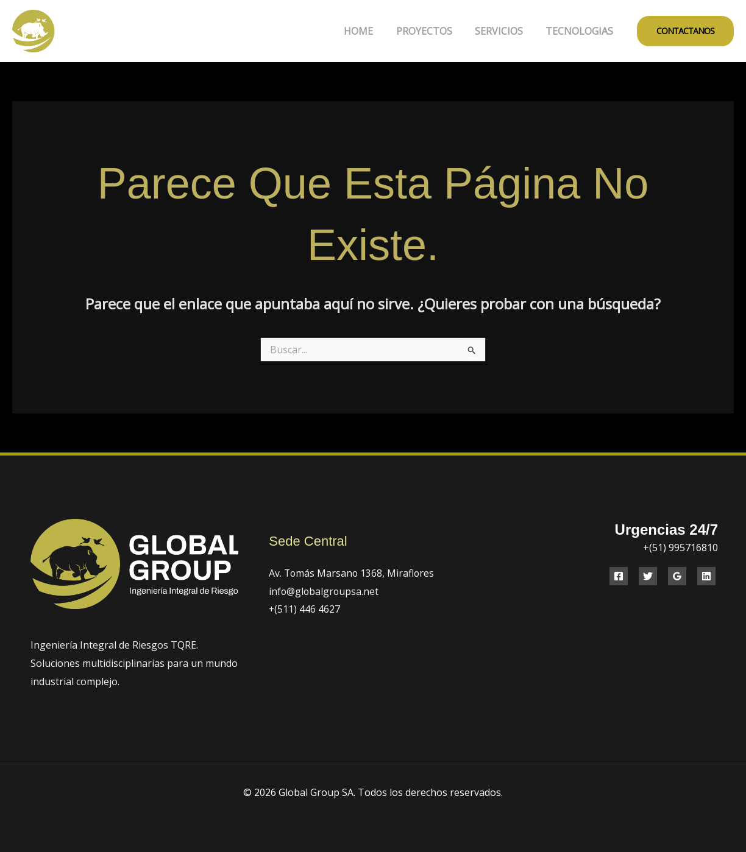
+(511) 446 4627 (305, 609)
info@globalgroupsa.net (324, 591)
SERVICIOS (504, 31)
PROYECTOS (432, 31)
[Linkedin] (706, 576)
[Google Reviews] (677, 576)
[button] (685, 31)
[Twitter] (648, 576)
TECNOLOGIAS (581, 31)
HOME (370, 31)
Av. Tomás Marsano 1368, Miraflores (352, 573)
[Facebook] (618, 576)
